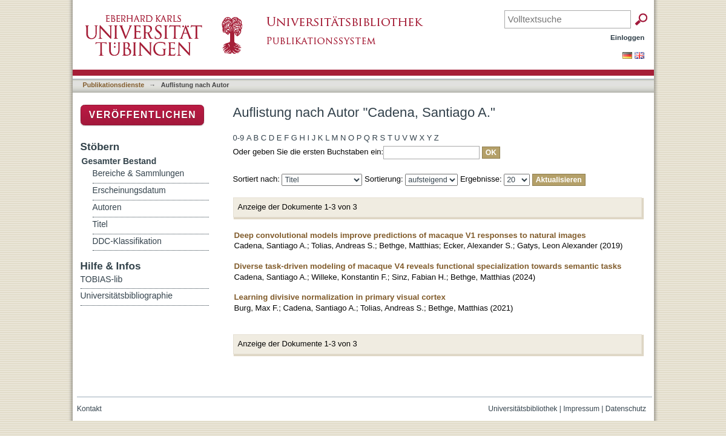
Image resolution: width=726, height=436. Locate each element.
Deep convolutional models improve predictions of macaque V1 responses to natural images (410, 235)
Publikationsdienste (114, 84)
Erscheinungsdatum (129, 190)
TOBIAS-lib (102, 279)
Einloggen (627, 37)
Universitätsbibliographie (127, 295)
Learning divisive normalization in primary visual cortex (340, 297)
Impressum (581, 409)
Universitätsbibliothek (522, 409)
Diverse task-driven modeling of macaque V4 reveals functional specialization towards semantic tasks (428, 266)
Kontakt (89, 409)
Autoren (107, 207)
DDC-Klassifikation (127, 241)
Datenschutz (626, 409)
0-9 (239, 137)
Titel (100, 224)
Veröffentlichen (142, 115)
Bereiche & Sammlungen (139, 173)
